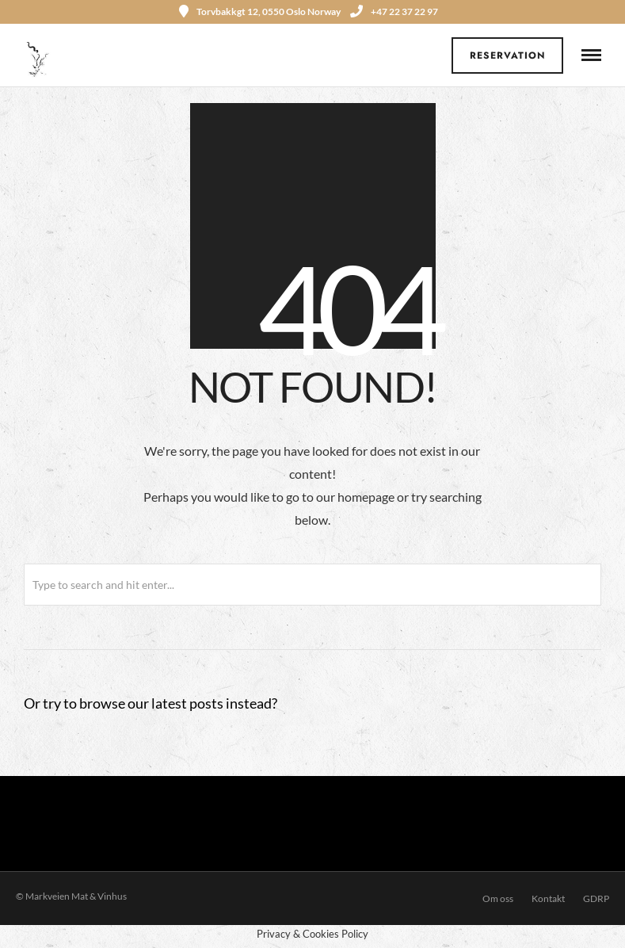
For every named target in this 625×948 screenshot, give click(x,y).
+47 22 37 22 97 (394, 11)
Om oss (497, 898)
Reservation (508, 55)
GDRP (596, 898)
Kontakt (548, 898)
